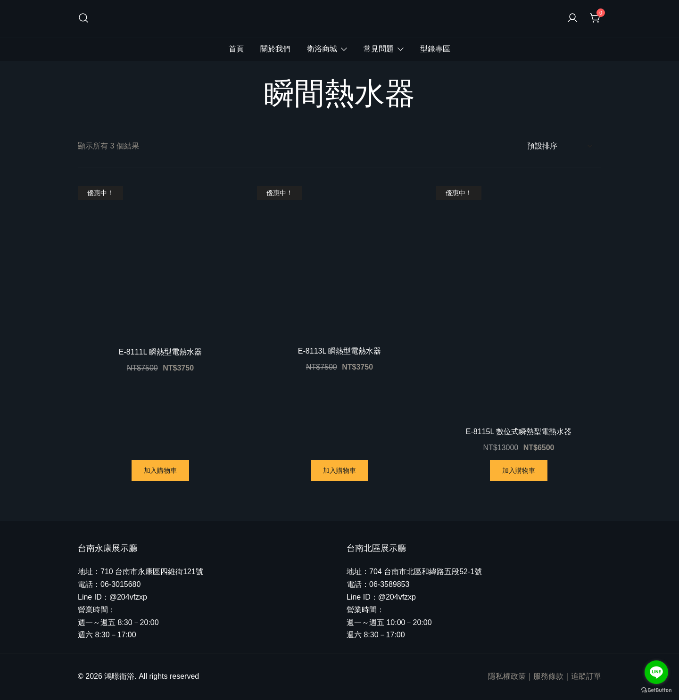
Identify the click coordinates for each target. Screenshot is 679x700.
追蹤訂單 (586, 676)
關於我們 (275, 49)
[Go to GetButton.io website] (656, 690)
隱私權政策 (507, 676)
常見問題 (379, 49)
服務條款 (548, 676)
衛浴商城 (322, 49)
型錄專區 (435, 49)
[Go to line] (656, 672)
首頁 (236, 49)
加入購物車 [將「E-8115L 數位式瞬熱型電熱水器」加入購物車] (518, 470)
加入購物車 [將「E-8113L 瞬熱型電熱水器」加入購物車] (339, 470)
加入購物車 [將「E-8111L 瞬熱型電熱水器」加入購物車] (160, 470)
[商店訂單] (559, 146)
